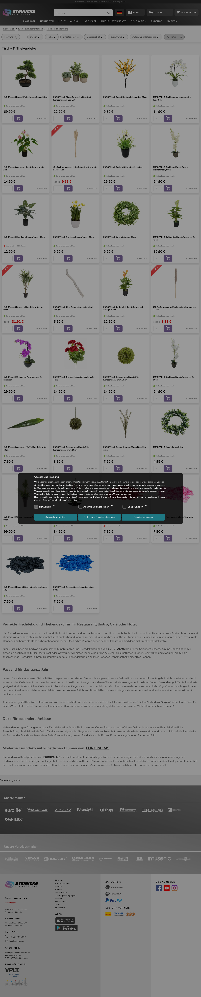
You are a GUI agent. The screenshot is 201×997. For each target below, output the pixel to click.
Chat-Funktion (135, 506)
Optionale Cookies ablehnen (100, 517)
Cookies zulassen (143, 517)
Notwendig (45, 506)
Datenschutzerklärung (95, 494)
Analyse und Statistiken (96, 506)
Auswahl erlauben (55, 517)
